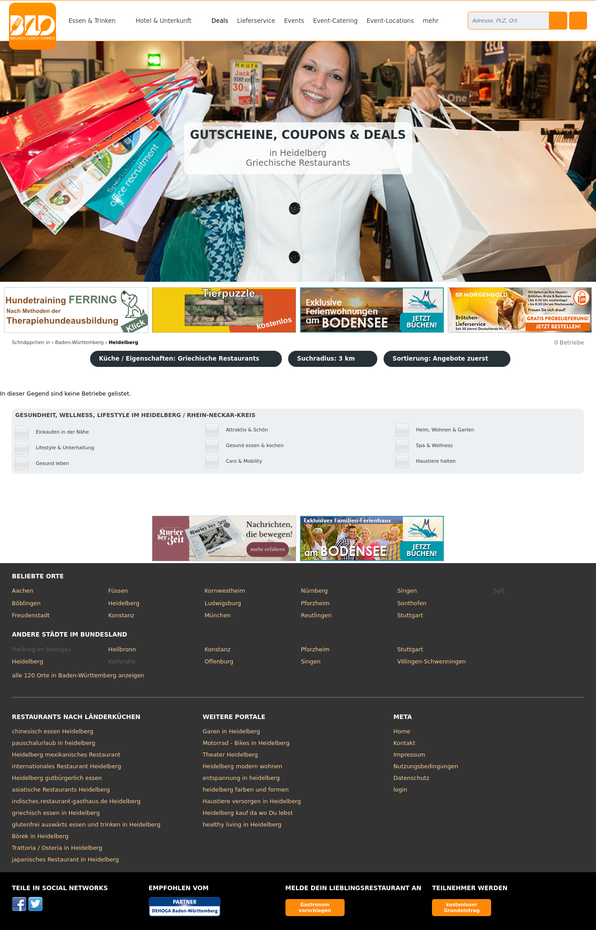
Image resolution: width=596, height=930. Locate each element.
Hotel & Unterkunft (163, 20)
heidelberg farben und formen (246, 789)
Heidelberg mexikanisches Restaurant (66, 754)
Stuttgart (410, 615)
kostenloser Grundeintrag (461, 907)
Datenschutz (411, 778)
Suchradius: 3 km (326, 358)
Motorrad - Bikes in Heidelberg (246, 743)
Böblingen (26, 603)
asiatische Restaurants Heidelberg (61, 789)
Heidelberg (124, 603)
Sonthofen (411, 603)
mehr (431, 20)
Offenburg (219, 661)
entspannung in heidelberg (241, 778)
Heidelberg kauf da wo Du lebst (248, 812)
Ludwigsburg (223, 603)
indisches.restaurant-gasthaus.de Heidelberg (76, 801)
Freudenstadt (31, 615)
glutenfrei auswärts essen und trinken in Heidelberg (86, 824)
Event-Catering (335, 20)
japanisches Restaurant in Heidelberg (65, 859)
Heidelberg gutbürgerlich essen (57, 778)
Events (294, 20)
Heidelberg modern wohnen (242, 766)
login (400, 789)
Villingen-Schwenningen (431, 661)
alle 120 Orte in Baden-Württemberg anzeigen (78, 675)
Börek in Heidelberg (40, 836)
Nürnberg (314, 590)
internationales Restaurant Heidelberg (66, 766)
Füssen (118, 590)
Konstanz (121, 615)
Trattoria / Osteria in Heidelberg (57, 847)
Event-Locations (390, 20)
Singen (407, 590)
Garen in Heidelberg (231, 731)
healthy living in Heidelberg (242, 824)
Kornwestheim (225, 590)
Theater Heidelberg (230, 754)
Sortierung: (440, 358)
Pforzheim (315, 603)
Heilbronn (122, 649)
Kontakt (404, 743)
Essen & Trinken (92, 20)
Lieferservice (256, 20)
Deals (220, 20)
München (218, 615)
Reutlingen (316, 615)
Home (401, 731)
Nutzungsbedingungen (425, 766)
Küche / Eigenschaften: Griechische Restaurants (179, 358)
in (31, 342)
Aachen (23, 590)
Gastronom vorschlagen (314, 907)
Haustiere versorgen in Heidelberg (252, 801)
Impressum (409, 754)
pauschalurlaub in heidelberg (53, 743)
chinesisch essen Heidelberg (53, 731)
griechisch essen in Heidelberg (56, 812)
